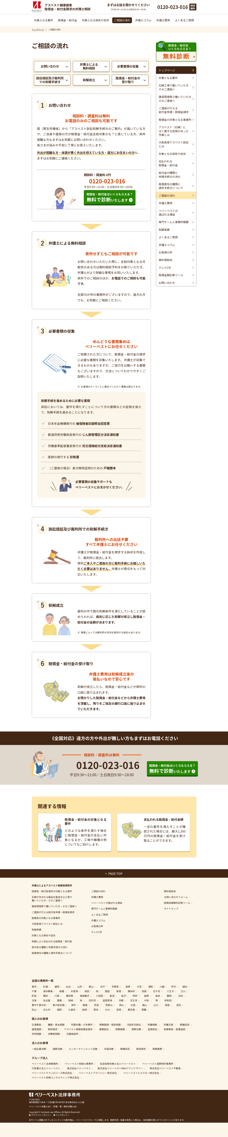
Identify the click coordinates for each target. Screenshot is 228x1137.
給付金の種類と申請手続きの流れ (49, 947)
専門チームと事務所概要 (104, 908)
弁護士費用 (163, 20)
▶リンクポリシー (61, 1115)
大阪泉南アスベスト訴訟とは (47, 923)
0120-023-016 (172, 7)
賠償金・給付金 (67, 20)
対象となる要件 (43, 20)
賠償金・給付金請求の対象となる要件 (52, 891)
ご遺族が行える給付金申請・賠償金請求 (53, 912)
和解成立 (89, 80)
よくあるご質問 (184, 20)
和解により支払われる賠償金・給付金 (52, 941)
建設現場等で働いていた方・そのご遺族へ (54, 906)
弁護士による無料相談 (89, 66)
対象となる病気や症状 (95, 20)
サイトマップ (171, 908)
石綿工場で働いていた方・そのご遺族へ (52, 898)
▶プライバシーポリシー (40, 1115)
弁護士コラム (143, 20)
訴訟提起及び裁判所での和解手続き (50, 80)
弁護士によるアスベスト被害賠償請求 (52, 885)
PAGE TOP (115, 873)
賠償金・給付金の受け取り (128, 80)
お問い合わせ (50, 66)
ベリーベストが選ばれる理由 (106, 902)
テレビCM (96, 932)
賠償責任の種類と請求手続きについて (52, 953)
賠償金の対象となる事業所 (46, 918)
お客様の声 (97, 926)
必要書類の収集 (128, 66)
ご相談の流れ (122, 20)
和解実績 (36, 929)
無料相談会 (170, 891)
